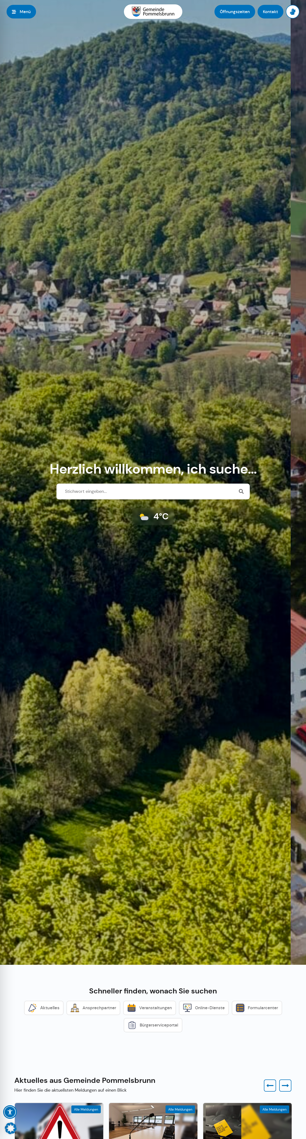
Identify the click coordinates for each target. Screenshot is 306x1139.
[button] (270, 1085)
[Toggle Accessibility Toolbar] (10, 1112)
